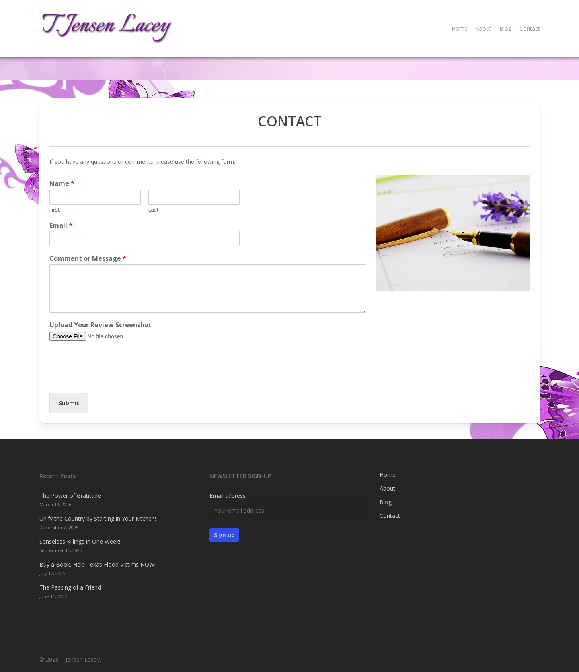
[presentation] (110, 379)
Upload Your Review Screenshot (100, 325)
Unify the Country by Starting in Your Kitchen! (97, 518)
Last (153, 209)
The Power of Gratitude (70, 495)
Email (60, 225)
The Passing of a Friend (70, 587)
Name (61, 183)
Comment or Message (87, 258)
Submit (69, 403)
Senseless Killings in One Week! (79, 541)
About (387, 488)
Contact (390, 515)
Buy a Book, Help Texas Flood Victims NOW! (97, 564)
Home (388, 474)
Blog (386, 502)
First (54, 209)
